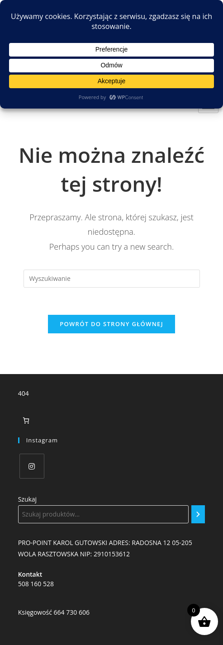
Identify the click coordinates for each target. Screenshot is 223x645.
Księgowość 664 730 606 (54, 612)
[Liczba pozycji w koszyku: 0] (26, 420)
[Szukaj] (198, 514)
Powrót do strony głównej (111, 324)
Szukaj (27, 499)
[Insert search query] (112, 279)
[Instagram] (31, 466)
